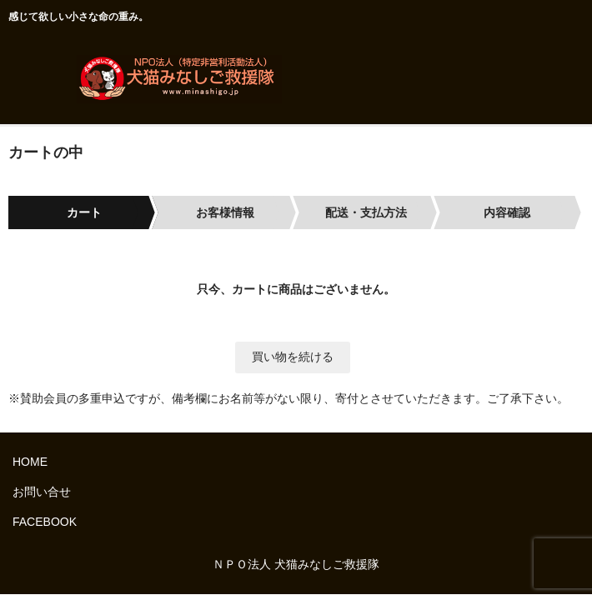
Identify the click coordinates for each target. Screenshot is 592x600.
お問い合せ (42, 491)
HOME (30, 461)
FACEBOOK (45, 521)
